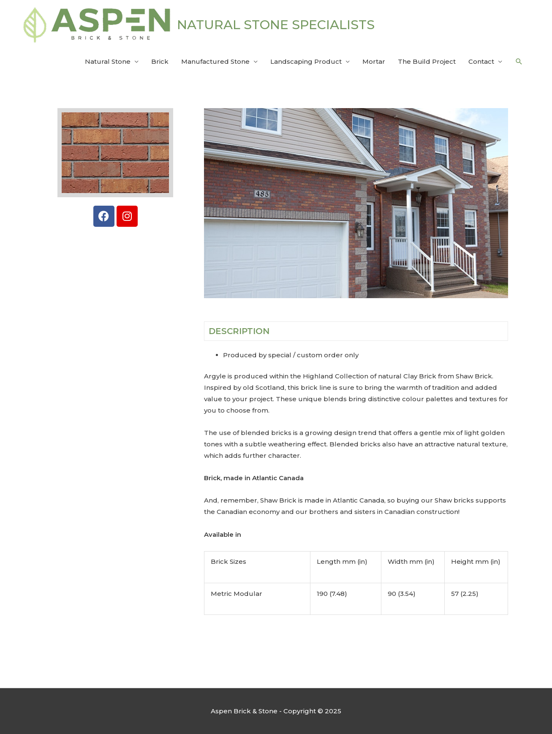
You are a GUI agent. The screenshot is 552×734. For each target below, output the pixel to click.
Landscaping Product (306, 61)
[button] (519, 61)
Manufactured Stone (215, 61)
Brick (160, 61)
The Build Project (427, 61)
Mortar (373, 61)
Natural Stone (108, 61)
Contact (481, 61)
